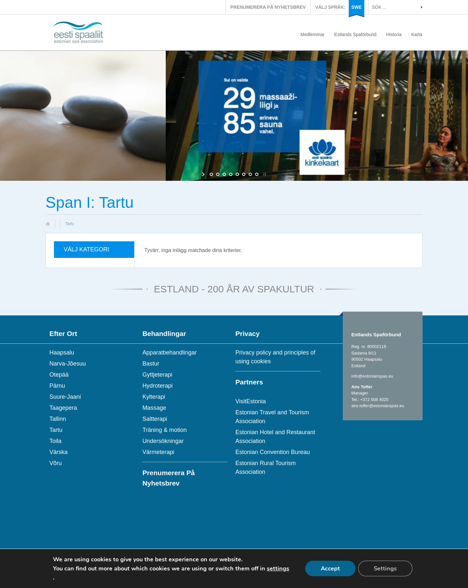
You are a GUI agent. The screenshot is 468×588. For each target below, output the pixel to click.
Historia (393, 34)
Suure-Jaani (65, 397)
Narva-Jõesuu (67, 363)
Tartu (55, 430)
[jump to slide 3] (224, 174)
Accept (330, 568)
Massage (154, 408)
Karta (416, 34)
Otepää (59, 374)
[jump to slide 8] (257, 174)
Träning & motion (164, 430)
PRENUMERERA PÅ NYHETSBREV (268, 7)
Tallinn (57, 419)
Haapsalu (61, 352)
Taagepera (63, 408)
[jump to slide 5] (237, 174)
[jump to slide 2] (217, 174)
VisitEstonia (250, 401)
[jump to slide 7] (250, 174)
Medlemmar (313, 34)
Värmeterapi (158, 452)
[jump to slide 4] (231, 174)
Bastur (150, 363)
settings (278, 568)
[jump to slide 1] (211, 174)
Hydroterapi (157, 385)
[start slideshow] (204, 174)
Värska (58, 452)
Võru (55, 463)
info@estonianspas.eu (372, 376)
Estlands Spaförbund (355, 34)
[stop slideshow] (264, 174)
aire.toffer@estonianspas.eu (377, 405)
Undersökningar (163, 441)
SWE (356, 7)
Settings (385, 568)
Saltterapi (154, 419)
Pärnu (57, 385)
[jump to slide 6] (243, 174)
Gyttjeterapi (157, 374)
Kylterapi (153, 397)
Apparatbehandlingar (169, 352)
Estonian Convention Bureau (272, 452)
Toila (55, 441)
